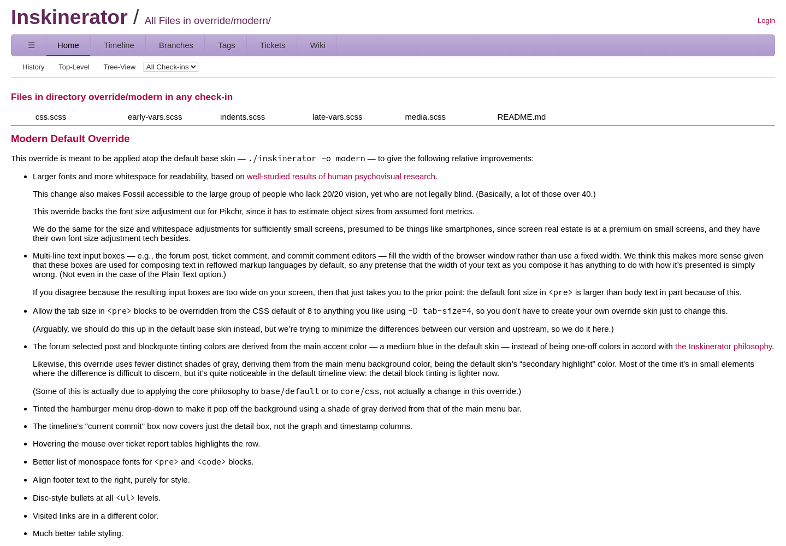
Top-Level (74, 67)
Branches (176, 45)
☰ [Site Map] (31, 45)
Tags (226, 45)
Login (766, 20)
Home (68, 45)
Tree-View (119, 67)
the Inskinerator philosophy (723, 346)
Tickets (273, 45)
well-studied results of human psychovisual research (341, 176)
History (33, 67)
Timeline (119, 45)
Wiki (318, 45)
